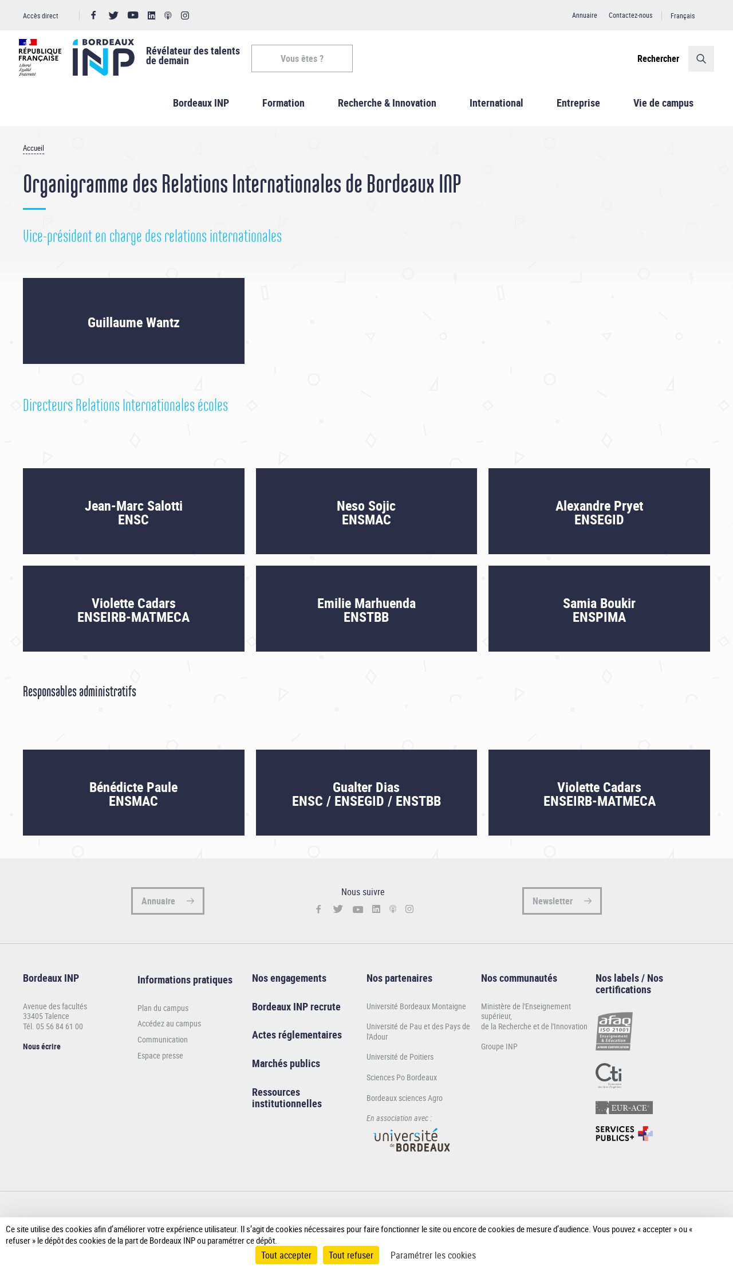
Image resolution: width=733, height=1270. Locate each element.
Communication (162, 1046)
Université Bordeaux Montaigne (416, 1013)
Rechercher (654, 58)
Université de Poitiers (400, 1064)
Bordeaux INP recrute (296, 1013)
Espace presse (160, 1062)
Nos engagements (289, 984)
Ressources (276, 1099)
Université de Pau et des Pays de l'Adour (418, 1038)
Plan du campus (162, 1015)
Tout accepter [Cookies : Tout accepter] (286, 1255)
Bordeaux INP (201, 109)
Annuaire (584, 14)
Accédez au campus (169, 1031)
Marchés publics (286, 1070)
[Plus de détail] (706, 1234)
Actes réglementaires (297, 1042)
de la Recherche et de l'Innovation (534, 1033)
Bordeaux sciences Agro (404, 1104)
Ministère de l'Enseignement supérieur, (526, 1018)
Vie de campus (663, 109)
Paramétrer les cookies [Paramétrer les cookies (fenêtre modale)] (433, 1255)
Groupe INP (499, 1053)
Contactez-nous (630, 14)
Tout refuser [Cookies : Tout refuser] (351, 1255)
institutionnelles (287, 1110)
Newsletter (553, 907)
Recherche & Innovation (387, 109)
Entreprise (578, 109)
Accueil (33, 155)
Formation (283, 109)
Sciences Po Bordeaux (401, 1084)
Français (683, 15)
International (496, 109)
